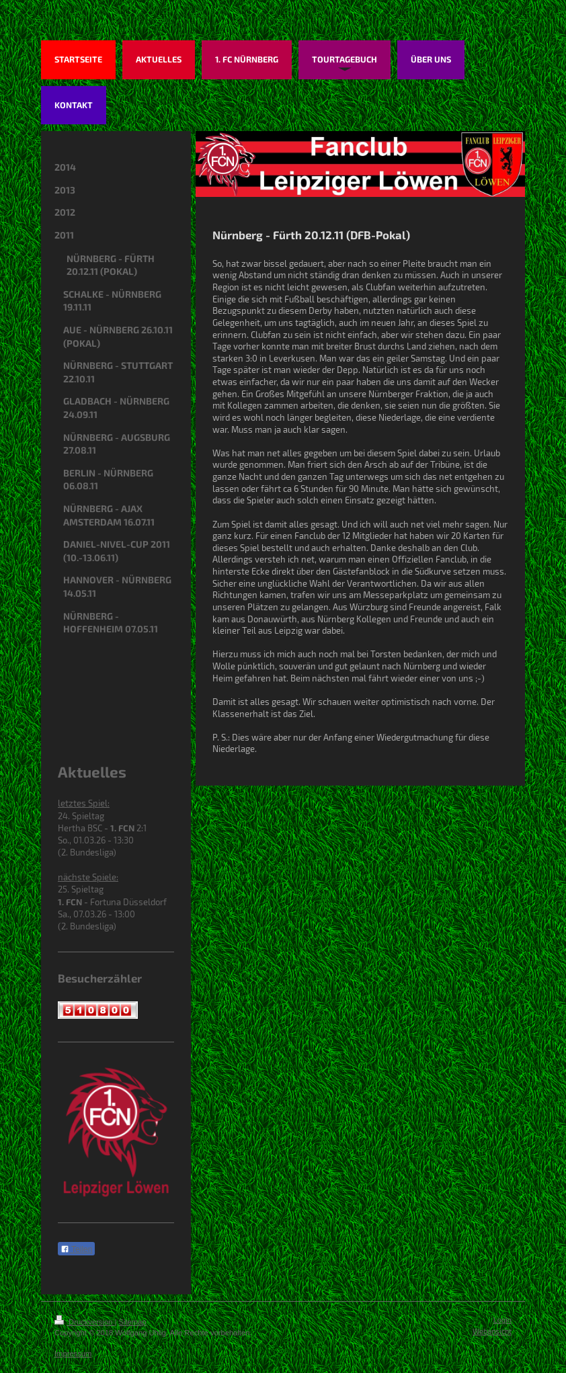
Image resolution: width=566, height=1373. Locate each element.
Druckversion (84, 1322)
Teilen (76, 1249)
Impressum (72, 1353)
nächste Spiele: (88, 877)
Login (502, 1320)
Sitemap (133, 1322)
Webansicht (492, 1331)
